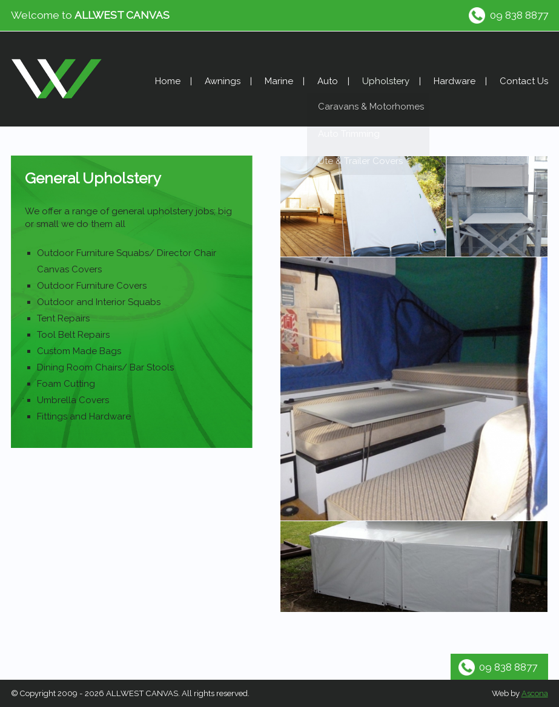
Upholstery (385, 81)
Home (167, 81)
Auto (327, 81)
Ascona (534, 693)
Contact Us (524, 81)
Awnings (222, 81)
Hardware (454, 81)
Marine (279, 81)
